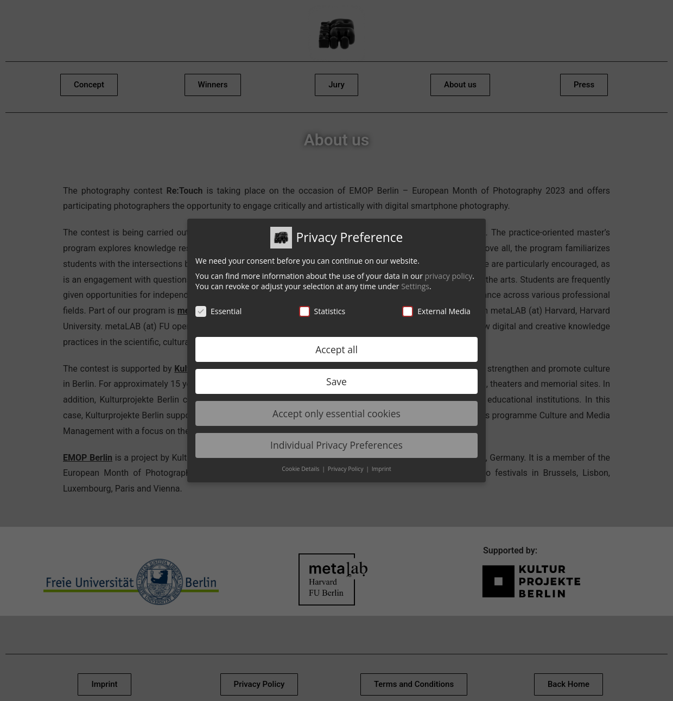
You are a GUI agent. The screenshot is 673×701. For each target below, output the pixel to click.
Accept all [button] (336, 349)
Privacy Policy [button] (346, 469)
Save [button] (336, 381)
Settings (415, 286)
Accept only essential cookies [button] (336, 413)
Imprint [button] (381, 469)
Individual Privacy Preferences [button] (336, 444)
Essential (218, 311)
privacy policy (449, 276)
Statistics (322, 311)
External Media (436, 311)
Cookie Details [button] (301, 469)
